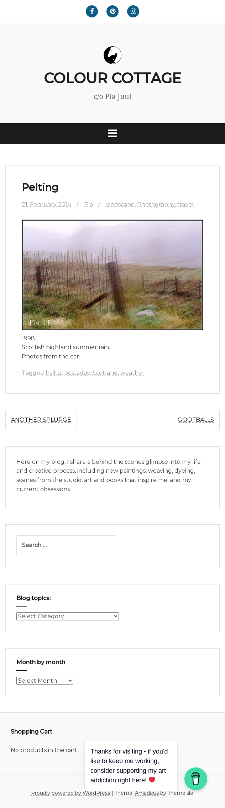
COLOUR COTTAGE (113, 78)
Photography (156, 204)
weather (132, 372)
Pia (88, 204)
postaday (77, 372)
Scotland (105, 372)
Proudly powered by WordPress (70, 793)
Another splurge (41, 419)
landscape (120, 204)
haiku (54, 372)
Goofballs (196, 419)
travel (185, 204)
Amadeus (147, 793)
